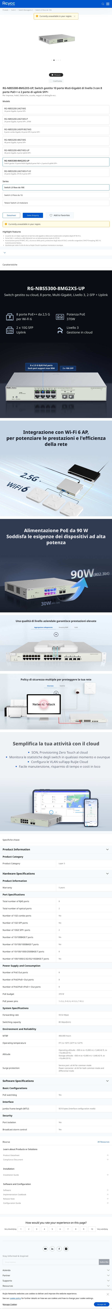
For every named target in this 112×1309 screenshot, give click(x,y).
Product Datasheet (11, 1155)
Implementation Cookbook (14, 1194)
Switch (13, 10)
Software (7, 1190)
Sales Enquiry (33, 215)
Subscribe (104, 1262)
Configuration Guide (12, 1203)
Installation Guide (11, 1175)
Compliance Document (13, 1159)
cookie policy (15, 1298)
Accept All (101, 1304)
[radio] (20, 1229)
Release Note (9, 1199)
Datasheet (11, 215)
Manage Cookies (10, 1304)
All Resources (103, 1142)
